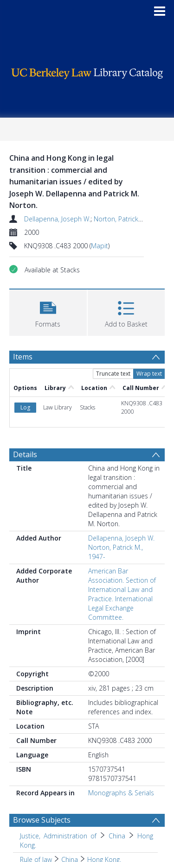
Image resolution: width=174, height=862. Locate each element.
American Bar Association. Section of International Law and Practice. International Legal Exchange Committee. (122, 594)
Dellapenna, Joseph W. (57, 218)
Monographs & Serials (121, 792)
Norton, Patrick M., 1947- (131, 218)
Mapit (99, 245)
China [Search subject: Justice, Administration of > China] (117, 835)
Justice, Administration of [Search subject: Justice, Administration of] (58, 835)
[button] (48, 311)
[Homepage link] (87, 71)
